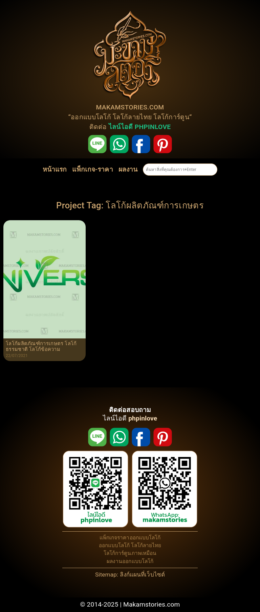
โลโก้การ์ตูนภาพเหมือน (130, 553)
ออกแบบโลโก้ (91, 117)
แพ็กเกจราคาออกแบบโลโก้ (130, 538)
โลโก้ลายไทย (132, 117)
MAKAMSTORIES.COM (130, 107)
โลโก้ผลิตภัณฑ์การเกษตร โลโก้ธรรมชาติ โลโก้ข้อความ (41, 347)
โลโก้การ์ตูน (171, 117)
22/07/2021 (17, 355)
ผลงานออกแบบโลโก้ (130, 561)
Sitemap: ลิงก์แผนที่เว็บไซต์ (130, 574)
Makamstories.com (151, 604)
